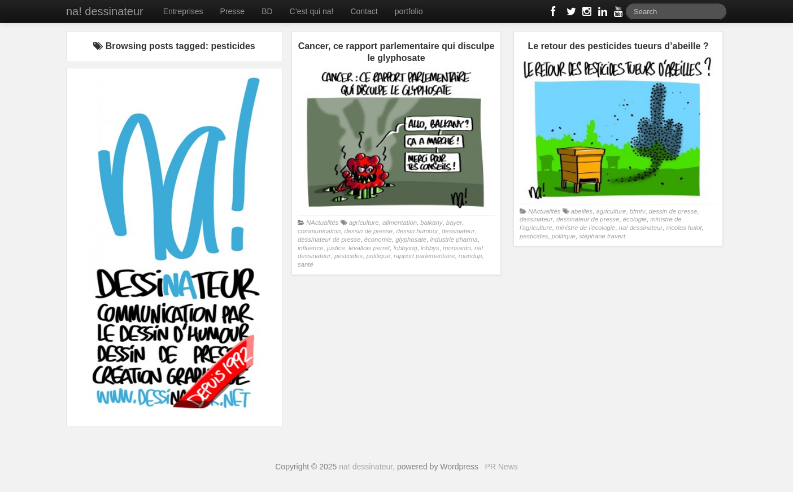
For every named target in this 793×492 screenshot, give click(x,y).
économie (378, 239)
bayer (454, 222)
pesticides (348, 255)
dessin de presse (368, 231)
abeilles (581, 211)
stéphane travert (602, 236)
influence (310, 248)
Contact (363, 11)
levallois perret (369, 248)
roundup (470, 255)
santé (305, 264)
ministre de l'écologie (585, 227)
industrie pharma (453, 239)
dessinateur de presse (329, 239)
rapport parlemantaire (424, 255)
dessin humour (417, 231)
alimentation (399, 222)
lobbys (430, 248)
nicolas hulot (684, 227)
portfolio (409, 11)
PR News (501, 466)
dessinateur (458, 231)
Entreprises (183, 11)
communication (319, 231)
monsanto (457, 248)
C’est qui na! (312, 11)
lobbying (405, 248)
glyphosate (410, 239)
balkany (431, 222)
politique (378, 255)
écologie (635, 219)
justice (336, 248)
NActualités (322, 222)
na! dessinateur (104, 11)
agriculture (364, 222)
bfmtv (638, 211)
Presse (232, 11)
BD (267, 11)
